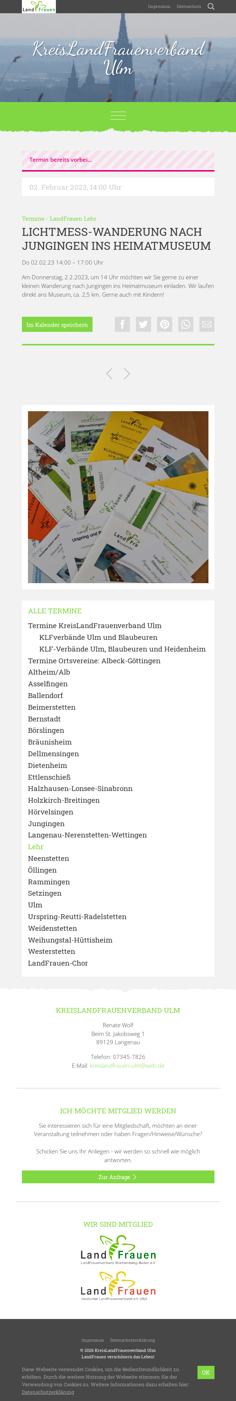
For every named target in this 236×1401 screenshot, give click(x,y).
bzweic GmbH (145, 1379)
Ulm (35, 905)
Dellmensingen (53, 753)
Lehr (35, 846)
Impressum (159, 6)
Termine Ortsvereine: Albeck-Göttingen (94, 660)
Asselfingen (48, 684)
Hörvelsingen (50, 812)
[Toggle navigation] (118, 115)
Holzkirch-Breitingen (64, 800)
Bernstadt (44, 719)
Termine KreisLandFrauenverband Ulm (95, 625)
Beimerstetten (52, 707)
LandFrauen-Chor (58, 963)
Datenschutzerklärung (132, 1340)
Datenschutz (189, 6)
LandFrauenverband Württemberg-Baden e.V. (133, 1373)
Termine (33, 218)
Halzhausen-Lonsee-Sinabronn (80, 788)
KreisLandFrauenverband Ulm (118, 58)
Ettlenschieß (49, 777)
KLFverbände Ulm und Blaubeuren (98, 637)
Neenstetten (48, 858)
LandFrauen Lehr (73, 218)
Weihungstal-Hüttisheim (70, 940)
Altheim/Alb (49, 672)
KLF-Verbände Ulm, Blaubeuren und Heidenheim (122, 649)
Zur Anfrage (118, 1177)
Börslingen (46, 730)
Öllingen (42, 870)
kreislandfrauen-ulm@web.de (127, 1065)
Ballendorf (45, 695)
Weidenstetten (52, 928)
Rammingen (49, 882)
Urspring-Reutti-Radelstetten (77, 916)
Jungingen (46, 823)
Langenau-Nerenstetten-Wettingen (87, 835)
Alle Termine (55, 611)
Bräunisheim (50, 742)
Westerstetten (51, 951)
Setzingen (45, 893)
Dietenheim (47, 765)
